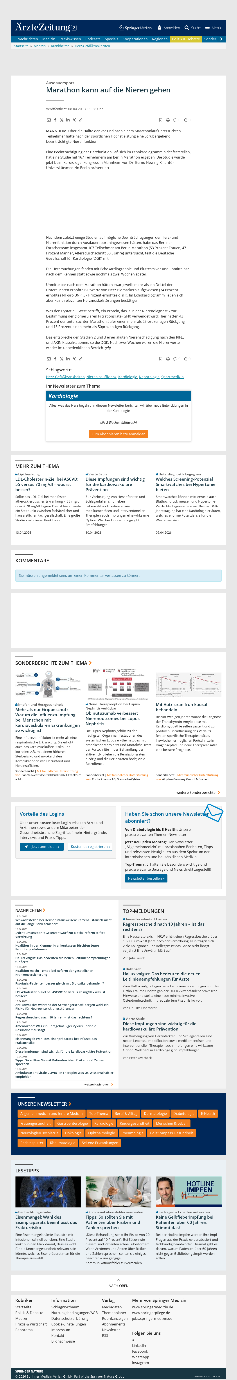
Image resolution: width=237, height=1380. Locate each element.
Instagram (140, 1363)
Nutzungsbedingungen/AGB (74, 1313)
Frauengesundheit (35, 1123)
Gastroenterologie (72, 1123)
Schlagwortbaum (65, 1307)
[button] (212, 28)
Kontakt (57, 1336)
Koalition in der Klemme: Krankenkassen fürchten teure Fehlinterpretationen (57, 948)
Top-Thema (98, 1114)
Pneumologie (133, 1133)
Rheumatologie (62, 1143)
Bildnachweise (63, 1341)
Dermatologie (155, 1114)
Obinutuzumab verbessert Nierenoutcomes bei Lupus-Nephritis (113, 719)
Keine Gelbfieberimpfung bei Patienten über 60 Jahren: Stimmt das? (184, 1223)
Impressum (60, 1330)
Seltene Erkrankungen (100, 1143)
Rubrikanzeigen (115, 1319)
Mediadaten (112, 1307)
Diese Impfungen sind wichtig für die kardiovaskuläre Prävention (115, 485)
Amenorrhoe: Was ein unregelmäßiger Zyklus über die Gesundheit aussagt (55, 1029)
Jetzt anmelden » (41, 847)
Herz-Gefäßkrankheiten (65, 377)
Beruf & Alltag (126, 1114)
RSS (105, 1336)
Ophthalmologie (101, 1133)
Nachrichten (28, 39)
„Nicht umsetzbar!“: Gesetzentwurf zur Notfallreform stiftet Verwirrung (60, 935)
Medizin (48, 39)
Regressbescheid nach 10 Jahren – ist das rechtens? (53, 1018)
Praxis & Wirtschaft (31, 1324)
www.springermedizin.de (152, 1307)
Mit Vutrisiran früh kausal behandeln (181, 707)
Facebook (140, 1352)
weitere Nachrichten (99, 1085)
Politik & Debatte (186, 39)
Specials (111, 39)
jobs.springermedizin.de (152, 1319)
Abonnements (114, 1324)
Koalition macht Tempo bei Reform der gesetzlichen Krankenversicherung (54, 973)
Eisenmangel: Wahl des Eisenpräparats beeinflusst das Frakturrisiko (56, 1041)
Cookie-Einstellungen (68, 1324)
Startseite (23, 1307)
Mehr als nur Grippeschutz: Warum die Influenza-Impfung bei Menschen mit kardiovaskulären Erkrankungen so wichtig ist (47, 720)
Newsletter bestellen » (146, 878)
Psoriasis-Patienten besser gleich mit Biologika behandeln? (59, 984)
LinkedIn (139, 1346)
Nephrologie (149, 377)
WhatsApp (140, 1357)
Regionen (160, 39)
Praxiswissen (70, 39)
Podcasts (93, 39)
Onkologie (73, 1133)
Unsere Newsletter (42, 1104)
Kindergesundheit (134, 1123)
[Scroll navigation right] (221, 39)
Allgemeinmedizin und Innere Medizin (51, 1114)
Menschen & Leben (172, 1123)
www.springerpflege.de (151, 1313)
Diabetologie (183, 1114)
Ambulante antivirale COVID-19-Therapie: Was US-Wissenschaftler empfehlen (64, 1075)
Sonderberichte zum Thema (51, 663)
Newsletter (111, 1330)
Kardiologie (127, 377)
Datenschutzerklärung (69, 1319)
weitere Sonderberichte (199, 793)
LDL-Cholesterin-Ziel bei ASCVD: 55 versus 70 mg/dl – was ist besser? (46, 485)
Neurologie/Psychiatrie (39, 1133)
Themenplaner (114, 1313)
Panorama (24, 1330)
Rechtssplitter (31, 1143)
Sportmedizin (172, 377)
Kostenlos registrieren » (90, 847)
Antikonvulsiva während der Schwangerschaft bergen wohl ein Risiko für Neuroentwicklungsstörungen (62, 1007)
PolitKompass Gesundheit (171, 1133)
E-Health (208, 1114)
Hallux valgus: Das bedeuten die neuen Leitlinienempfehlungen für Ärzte (62, 960)
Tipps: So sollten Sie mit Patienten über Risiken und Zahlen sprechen (59, 1063)
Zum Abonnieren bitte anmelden (118, 434)
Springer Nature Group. (107, 1377)
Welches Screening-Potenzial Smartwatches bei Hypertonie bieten (185, 485)
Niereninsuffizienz (101, 377)
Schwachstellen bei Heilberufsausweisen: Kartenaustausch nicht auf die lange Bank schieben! (63, 923)
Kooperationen (135, 39)
